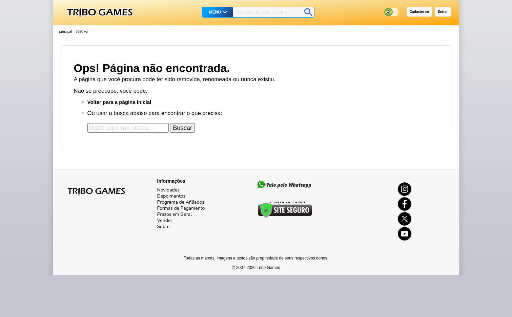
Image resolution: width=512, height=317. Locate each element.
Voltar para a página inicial (119, 102)
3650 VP (82, 31)
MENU (215, 12)
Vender (164, 220)
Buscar (182, 127)
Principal (65, 31)
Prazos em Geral (174, 214)
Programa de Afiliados (181, 202)
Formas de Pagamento (181, 208)
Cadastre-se (419, 12)
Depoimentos (171, 196)
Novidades (168, 190)
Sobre (163, 226)
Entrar (443, 12)
